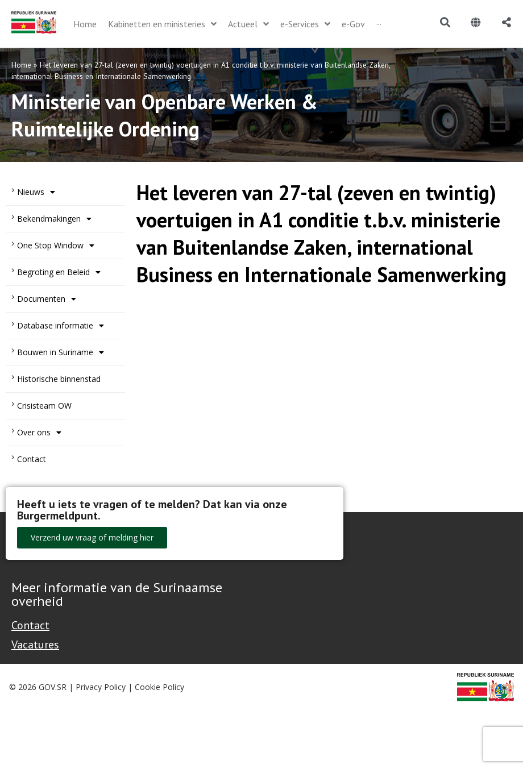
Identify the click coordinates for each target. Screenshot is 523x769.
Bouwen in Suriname (60, 352)
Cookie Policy (159, 686)
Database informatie (60, 325)
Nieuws (36, 192)
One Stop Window (55, 245)
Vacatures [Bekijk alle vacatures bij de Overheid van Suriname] (35, 644)
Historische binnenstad (59, 378)
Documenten (46, 299)
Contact (31, 459)
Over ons (39, 432)
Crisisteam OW (44, 405)
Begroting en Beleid (59, 272)
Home (21, 65)
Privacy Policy (101, 686)
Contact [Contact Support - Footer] (30, 625)
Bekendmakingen (54, 218)
